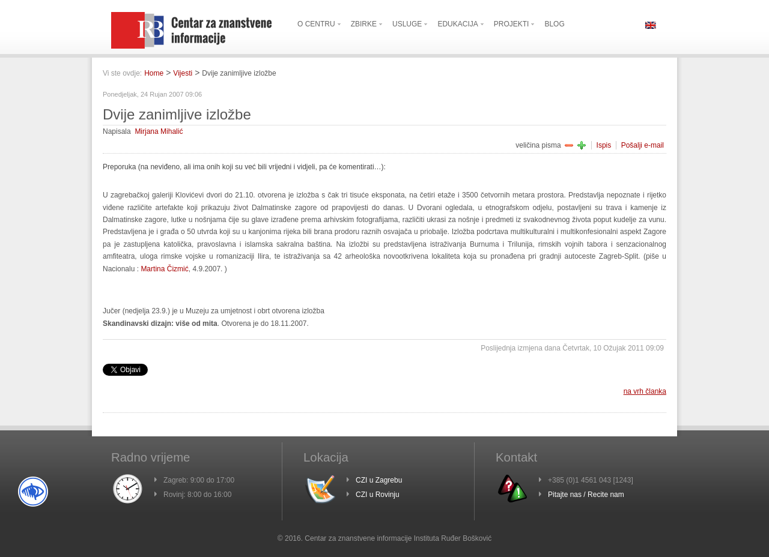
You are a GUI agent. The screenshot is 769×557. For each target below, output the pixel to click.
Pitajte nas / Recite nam (586, 494)
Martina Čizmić (164, 269)
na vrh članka (645, 391)
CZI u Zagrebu (379, 480)
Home (153, 73)
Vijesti (182, 73)
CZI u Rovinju (378, 494)
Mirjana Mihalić (159, 131)
